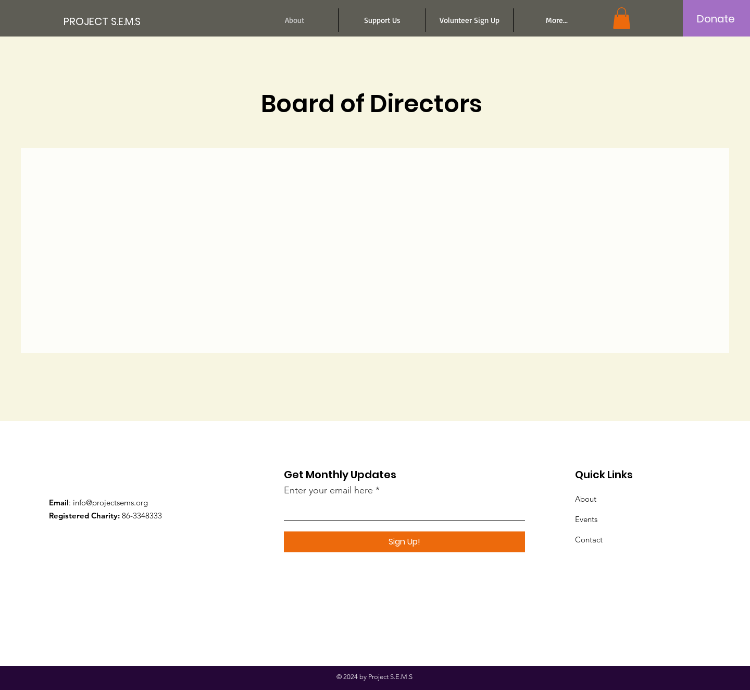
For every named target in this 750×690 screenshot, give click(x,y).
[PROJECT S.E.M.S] (110, 21)
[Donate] (716, 18)
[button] (621, 18)
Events (586, 519)
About (585, 499)
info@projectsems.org (110, 502)
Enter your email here (328, 490)
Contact (589, 539)
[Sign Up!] (404, 541)
